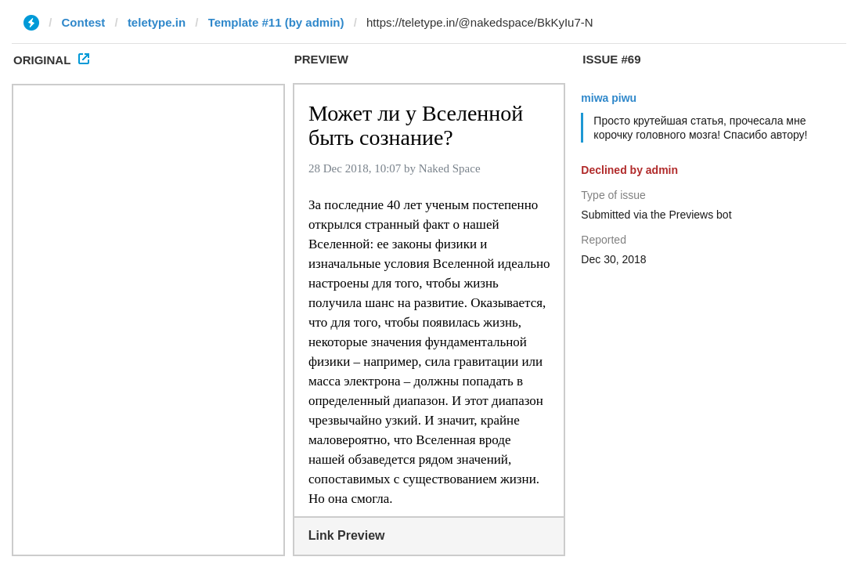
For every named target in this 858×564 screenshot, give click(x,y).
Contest (84, 22)
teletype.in (157, 22)
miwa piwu (608, 98)
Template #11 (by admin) (276, 22)
